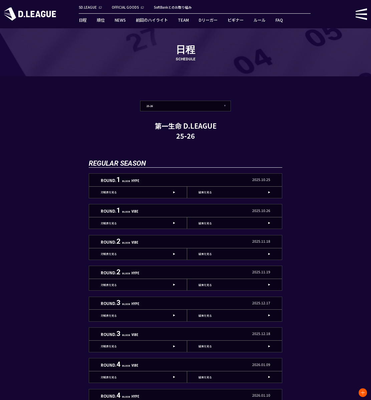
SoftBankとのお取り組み (173, 7)
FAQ (279, 20)
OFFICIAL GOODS (125, 7)
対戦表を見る (109, 192)
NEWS (120, 20)
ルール (260, 20)
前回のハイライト (152, 20)
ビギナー (236, 20)
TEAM (183, 20)
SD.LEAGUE (88, 7)
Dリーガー (208, 20)
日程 (83, 20)
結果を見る (205, 192)
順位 (101, 20)
